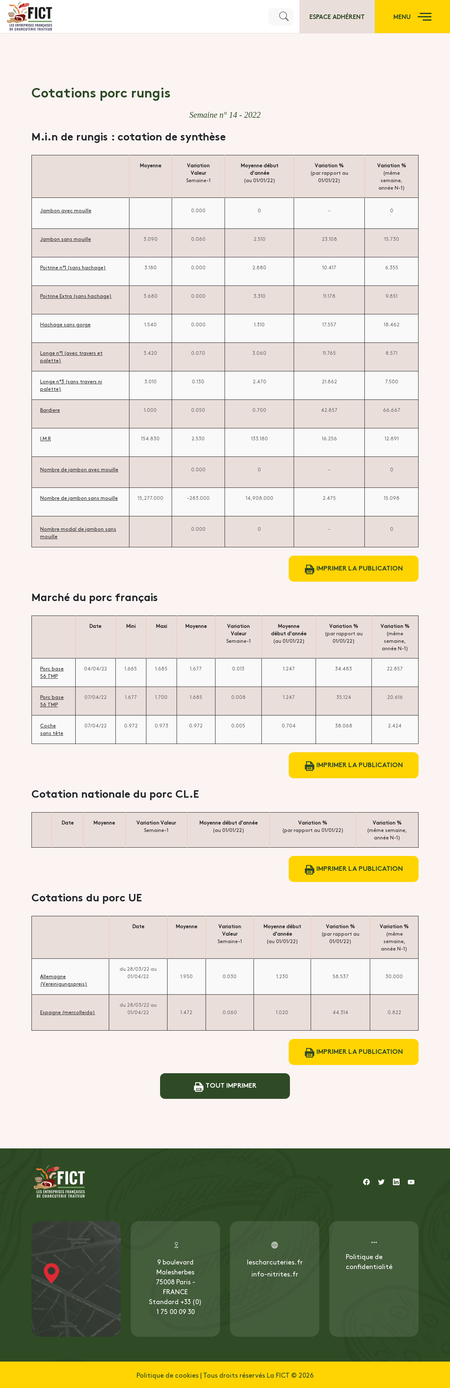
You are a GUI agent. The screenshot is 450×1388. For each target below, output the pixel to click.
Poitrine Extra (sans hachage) (76, 295)
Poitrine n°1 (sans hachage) (73, 267)
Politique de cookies (167, 1374)
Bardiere (50, 409)
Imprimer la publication (354, 569)
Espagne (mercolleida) (67, 1012)
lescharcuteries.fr (275, 1261)
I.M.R (45, 438)
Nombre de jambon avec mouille (79, 469)
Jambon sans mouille (65, 238)
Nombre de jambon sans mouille (79, 497)
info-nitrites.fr (274, 1273)
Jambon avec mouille (65, 210)
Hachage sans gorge (65, 324)
